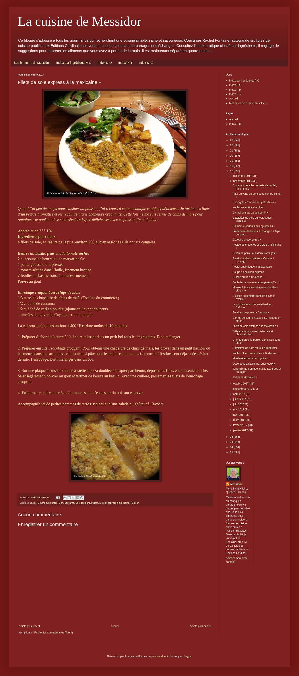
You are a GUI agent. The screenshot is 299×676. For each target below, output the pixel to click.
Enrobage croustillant (87, 502)
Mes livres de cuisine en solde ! (247, 103)
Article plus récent (29, 626)
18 (232, 166)
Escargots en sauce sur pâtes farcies (254, 202)
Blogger (187, 656)
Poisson (135, 502)
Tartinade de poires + (245, 377)
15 (232, 441)
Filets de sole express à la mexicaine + (255, 326)
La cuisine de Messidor (79, 21)
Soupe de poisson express (248, 272)
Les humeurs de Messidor (32, 62)
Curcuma (69, 502)
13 (232, 452)
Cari (61, 502)
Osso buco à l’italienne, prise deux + (254, 363)
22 (232, 145)
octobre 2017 (241, 383)
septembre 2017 (243, 388)
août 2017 (239, 394)
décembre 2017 (242, 175)
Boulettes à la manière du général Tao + (256, 282)
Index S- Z (145, 62)
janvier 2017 (241, 430)
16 (232, 436)
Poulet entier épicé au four (248, 207)
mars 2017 (240, 420)
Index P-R (125, 62)
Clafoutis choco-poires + (247, 239)
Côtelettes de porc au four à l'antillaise (255, 348)
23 (232, 140)
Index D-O (105, 62)
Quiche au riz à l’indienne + (249, 277)
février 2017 (240, 425)
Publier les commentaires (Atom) (53, 632)
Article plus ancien (201, 626)
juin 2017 (239, 404)
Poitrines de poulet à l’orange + (251, 312)
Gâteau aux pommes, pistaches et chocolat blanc (253, 333)
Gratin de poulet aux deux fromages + (255, 253)
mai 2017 (239, 409)
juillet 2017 (240, 399)
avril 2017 (239, 414)
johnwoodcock (159, 656)
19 (232, 160)
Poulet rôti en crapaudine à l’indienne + (256, 353)
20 (232, 155)
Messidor (236, 484)
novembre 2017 (242, 181)
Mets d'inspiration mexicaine (114, 502)
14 (232, 447)
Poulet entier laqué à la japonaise (252, 266)
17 (232, 171)
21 (232, 150)
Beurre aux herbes (48, 502)
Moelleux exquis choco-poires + (251, 358)
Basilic (33, 502)
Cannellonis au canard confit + (250, 212)
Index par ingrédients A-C (73, 62)
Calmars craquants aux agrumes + (253, 226)
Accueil (115, 626)
